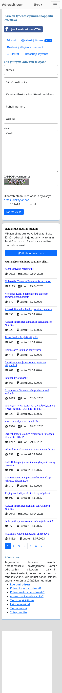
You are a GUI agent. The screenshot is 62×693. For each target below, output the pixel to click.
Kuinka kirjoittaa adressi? (25, 588)
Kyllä (17, 204)
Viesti (7, 128)
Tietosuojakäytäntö (36, 54)
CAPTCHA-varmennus (17, 176)
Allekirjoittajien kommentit (25, 47)
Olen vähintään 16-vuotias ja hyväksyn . (27, 198)
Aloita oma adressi (31, 253)
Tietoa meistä (18, 608)
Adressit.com (12, 4)
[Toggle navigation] (55, 4)
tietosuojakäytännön (16, 200)
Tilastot (13, 54)
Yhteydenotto (18, 612)
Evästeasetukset (20, 604)
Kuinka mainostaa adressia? (27, 592)
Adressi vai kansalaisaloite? (26, 596)
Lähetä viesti (13, 212)
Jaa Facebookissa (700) (22, 29)
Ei (35, 204)
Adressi (11, 40)
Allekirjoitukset (36, 40)
